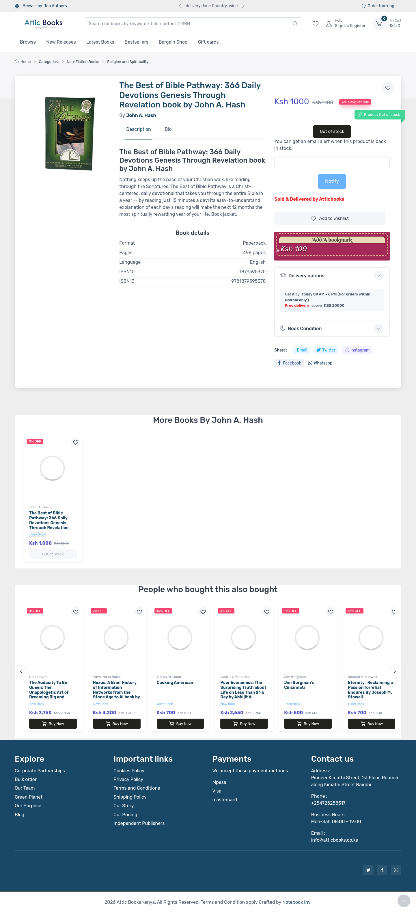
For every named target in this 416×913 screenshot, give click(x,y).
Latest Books (100, 42)
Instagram (357, 350)
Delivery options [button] (302, 275)
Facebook (289, 363)
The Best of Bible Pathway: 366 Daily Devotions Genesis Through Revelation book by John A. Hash (50, 523)
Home (23, 61)
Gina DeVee (38, 677)
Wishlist (330, 218)
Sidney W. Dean (169, 677)
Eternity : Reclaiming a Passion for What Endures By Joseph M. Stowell (370, 690)
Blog (19, 814)
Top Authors (55, 5)
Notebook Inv (296, 902)
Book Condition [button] (301, 328)
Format (127, 243)
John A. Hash (40, 507)
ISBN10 (127, 271)
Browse (28, 42)
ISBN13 (127, 281)
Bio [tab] (168, 129)
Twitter (325, 350)
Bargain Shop (173, 42)
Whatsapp (320, 363)
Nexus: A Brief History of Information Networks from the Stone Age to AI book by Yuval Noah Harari (116, 692)
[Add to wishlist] (388, 88)
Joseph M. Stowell (362, 677)
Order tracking (377, 5)
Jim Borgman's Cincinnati (299, 685)
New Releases (61, 42)
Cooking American (175, 682)
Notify (332, 181)
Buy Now (53, 724)
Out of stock (332, 131)
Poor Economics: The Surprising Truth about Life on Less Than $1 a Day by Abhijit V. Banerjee (243, 692)
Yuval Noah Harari (107, 677)
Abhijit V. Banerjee (234, 677)
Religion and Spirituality (127, 61)
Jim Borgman (295, 677)
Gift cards (208, 42)
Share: (280, 350)
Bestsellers (136, 42)
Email (302, 350)
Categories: (49, 61)
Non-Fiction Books (83, 61)
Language (130, 262)
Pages (126, 252)
